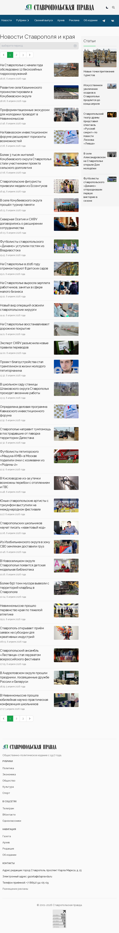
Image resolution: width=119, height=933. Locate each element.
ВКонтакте (9, 814)
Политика (8, 768)
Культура (8, 786)
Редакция (8, 848)
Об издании (9, 854)
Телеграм (8, 808)
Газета (6, 836)
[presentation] (39, 45)
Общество (8, 780)
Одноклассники (11, 820)
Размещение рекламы (15, 888)
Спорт (6, 793)
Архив (6, 842)
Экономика (9, 774)
